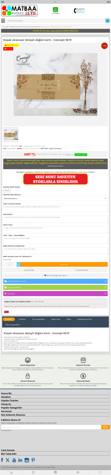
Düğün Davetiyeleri (16, 27)
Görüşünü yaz (40, 146)
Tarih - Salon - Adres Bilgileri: (14, 235)
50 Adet (7, 190)
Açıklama (8, 319)
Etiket (69, 319)
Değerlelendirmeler (85, 319)
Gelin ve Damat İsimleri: (12, 204)
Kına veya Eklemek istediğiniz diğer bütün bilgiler (55, 250)
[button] (55, 198)
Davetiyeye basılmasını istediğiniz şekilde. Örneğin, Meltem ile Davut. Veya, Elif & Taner (55, 208)
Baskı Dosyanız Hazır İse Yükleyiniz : (17, 256)
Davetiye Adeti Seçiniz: (11, 187)
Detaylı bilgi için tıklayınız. (55, 166)
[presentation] (10, 439)
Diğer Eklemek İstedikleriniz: (14, 246)
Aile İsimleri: (8, 214)
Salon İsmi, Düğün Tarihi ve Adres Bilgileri (55, 240)
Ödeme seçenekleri (12, 325)
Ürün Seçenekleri (38, 319)
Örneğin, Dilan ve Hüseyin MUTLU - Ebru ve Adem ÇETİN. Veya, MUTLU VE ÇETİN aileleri (55, 219)
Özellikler (22, 319)
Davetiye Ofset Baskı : (12, 195)
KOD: (5, 148)
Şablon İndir (55, 319)
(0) (29, 146)
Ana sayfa (5, 27)
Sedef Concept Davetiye (31, 27)
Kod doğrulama (6, 430)
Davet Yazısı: (8, 225)
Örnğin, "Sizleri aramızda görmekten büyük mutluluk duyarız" (55, 229)
